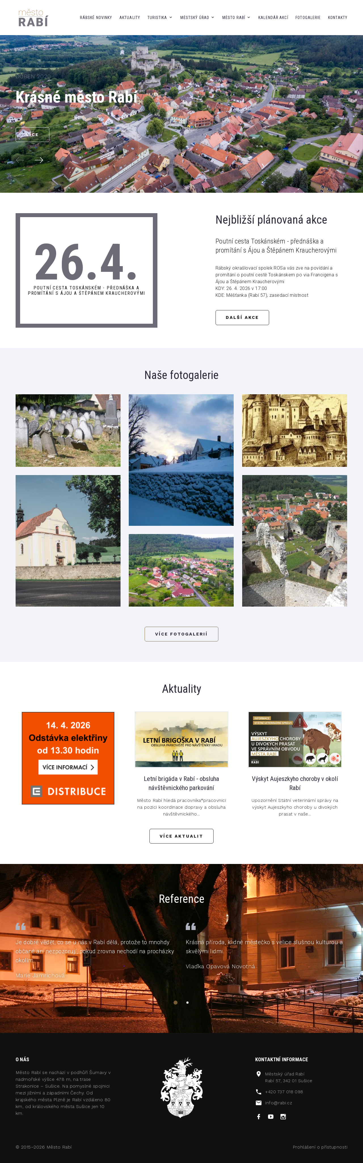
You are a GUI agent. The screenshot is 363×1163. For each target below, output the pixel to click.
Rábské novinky (96, 17)
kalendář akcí (273, 17)
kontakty (337, 17)
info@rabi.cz (278, 1106)
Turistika (157, 17)
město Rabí (233, 17)
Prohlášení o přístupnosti (319, 1151)
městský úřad (194, 17)
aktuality (129, 17)
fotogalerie (308, 17)
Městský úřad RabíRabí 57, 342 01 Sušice (290, 1081)
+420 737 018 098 (285, 1095)
